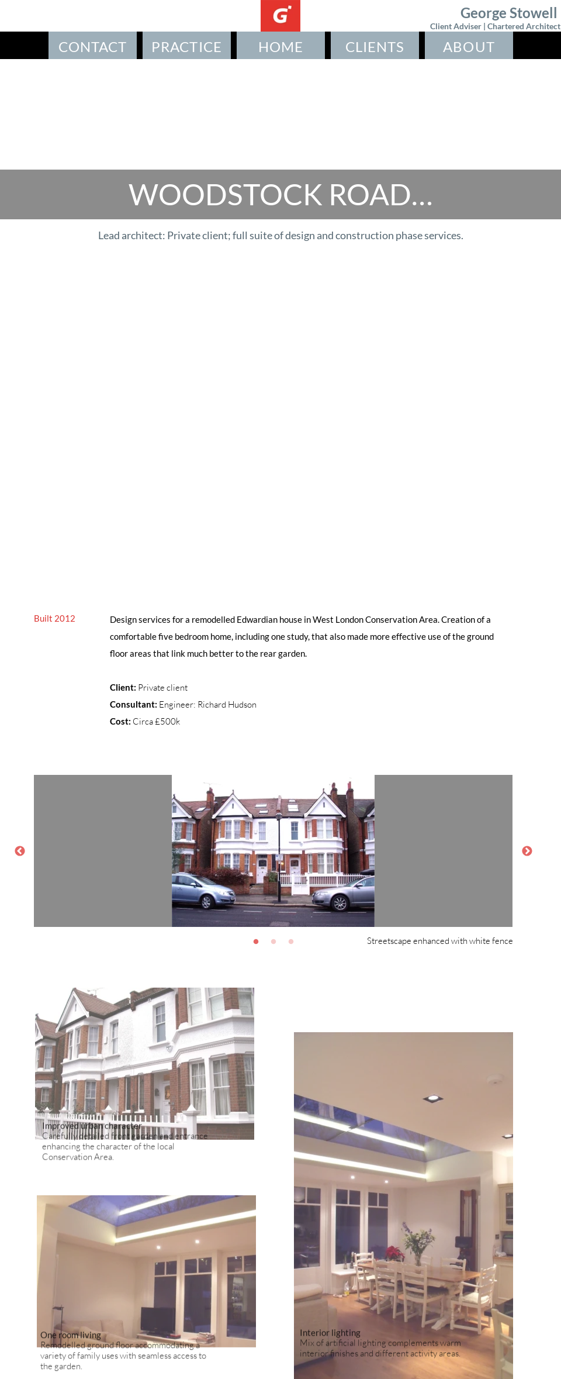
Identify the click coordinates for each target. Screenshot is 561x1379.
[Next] (527, 851)
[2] (273, 941)
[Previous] (20, 851)
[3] (291, 941)
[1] (256, 941)
